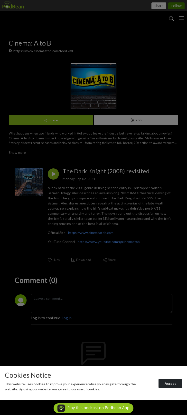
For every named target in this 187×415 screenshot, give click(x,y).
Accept (170, 383)
